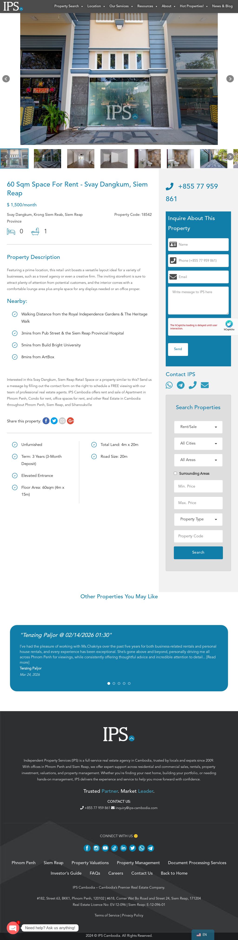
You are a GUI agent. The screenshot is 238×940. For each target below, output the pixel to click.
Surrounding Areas (191, 474)
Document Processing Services (197, 864)
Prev (7, 81)
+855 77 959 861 (95, 809)
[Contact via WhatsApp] (169, 386)
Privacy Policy (132, 916)
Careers (115, 874)
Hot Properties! (194, 7)
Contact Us (142, 874)
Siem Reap (80, 768)
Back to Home (174, 874)
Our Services (121, 7)
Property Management (138, 864)
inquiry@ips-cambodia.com (134, 809)
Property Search (69, 7)
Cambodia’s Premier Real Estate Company (131, 888)
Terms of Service (107, 916)
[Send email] (205, 386)
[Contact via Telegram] (181, 386)
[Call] (193, 386)
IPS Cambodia (84, 888)
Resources (147, 7)
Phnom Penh (55, 768)
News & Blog (222, 7)
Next (231, 81)
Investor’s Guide (66, 874)
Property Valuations (90, 864)
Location (96, 7)
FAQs (95, 874)
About (169, 7)
